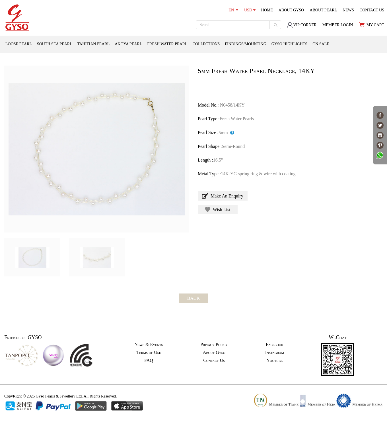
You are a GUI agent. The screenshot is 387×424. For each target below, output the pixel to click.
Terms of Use (148, 352)
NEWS (348, 10)
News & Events (148, 344)
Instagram (274, 352)
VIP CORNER (301, 25)
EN (233, 10)
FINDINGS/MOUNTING (245, 44)
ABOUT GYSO (291, 10)
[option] (97, 149)
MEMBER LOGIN (337, 25)
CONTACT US (372, 10)
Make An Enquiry (222, 196)
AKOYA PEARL (128, 44)
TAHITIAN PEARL (93, 44)
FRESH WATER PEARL (167, 44)
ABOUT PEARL (323, 10)
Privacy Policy (214, 344)
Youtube (275, 360)
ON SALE (320, 44)
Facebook (274, 344)
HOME (267, 10)
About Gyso (214, 352)
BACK (193, 298)
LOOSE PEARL (18, 44)
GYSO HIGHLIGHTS (289, 44)
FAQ (148, 360)
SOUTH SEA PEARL (54, 44)
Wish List (217, 209)
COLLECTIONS (206, 44)
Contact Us (214, 360)
